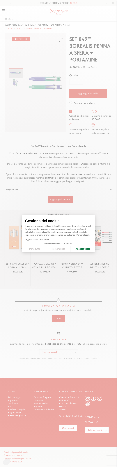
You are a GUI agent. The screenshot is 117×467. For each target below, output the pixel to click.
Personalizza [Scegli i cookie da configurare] (58, 249)
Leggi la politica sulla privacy (37, 239)
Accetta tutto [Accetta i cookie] (83, 249)
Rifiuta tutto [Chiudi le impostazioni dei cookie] (34, 249)
